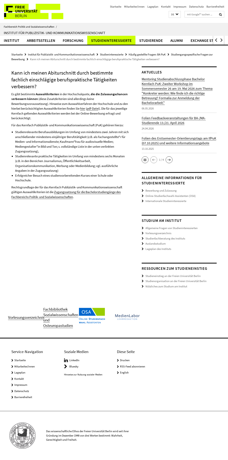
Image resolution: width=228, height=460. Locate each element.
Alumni (176, 40)
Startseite (115, 6)
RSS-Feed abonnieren (132, 366)
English (124, 372)
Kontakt (166, 6)
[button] (175, 14)
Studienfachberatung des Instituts (165, 238)
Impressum (179, 6)
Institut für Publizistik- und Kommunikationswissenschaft (54, 32)
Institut (11, 40)
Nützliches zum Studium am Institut (166, 286)
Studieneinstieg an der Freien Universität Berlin (173, 276)
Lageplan (152, 6)
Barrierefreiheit (215, 6)
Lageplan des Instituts (158, 249)
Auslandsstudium (155, 243)
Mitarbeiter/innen (134, 6)
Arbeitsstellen (41, 40)
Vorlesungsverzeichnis (158, 233)
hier (82, 108)
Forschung (73, 40)
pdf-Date (92, 108)
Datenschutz (196, 6)
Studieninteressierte (111, 40)
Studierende (151, 40)
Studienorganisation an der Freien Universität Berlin (175, 281)
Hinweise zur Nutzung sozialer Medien (83, 374)
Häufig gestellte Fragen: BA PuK (147, 54)
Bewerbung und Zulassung (161, 190)
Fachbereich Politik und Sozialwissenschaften (30, 26)
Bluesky (73, 366)
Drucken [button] (125, 360)
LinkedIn (74, 360)
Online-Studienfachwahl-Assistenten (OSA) (170, 196)
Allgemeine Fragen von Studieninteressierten (171, 228)
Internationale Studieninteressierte (165, 201)
